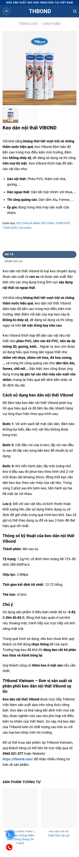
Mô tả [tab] (9, 254)
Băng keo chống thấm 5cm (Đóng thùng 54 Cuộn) (20, 839)
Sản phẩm (51, 24)
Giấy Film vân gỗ (58, 835)
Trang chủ (28, 24)
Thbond (39, 11)
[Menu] (6, 11)
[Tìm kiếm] (74, 11)
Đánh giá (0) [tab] (14, 261)
